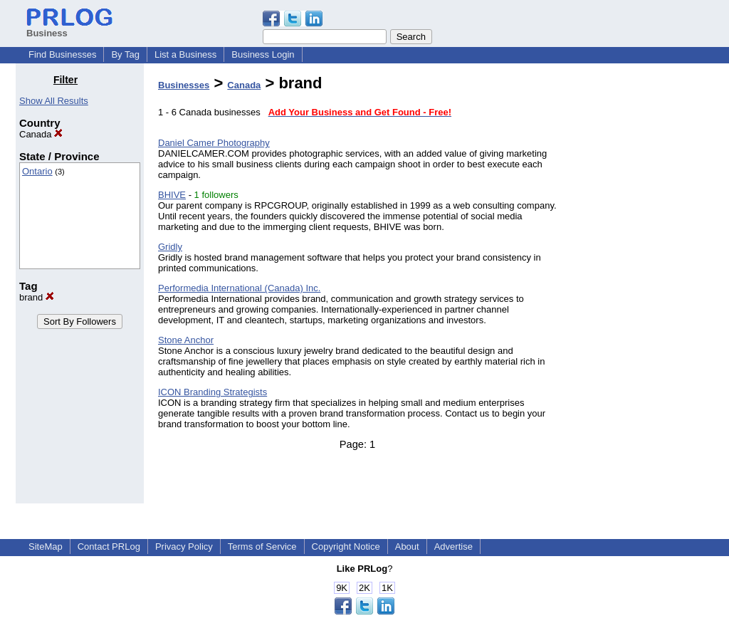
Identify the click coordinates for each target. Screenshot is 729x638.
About (407, 546)
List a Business (185, 54)
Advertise (453, 546)
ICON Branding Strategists (212, 392)
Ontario (37, 171)
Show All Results (53, 100)
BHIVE (172, 194)
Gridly (170, 246)
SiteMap (45, 546)
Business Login (262, 54)
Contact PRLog (109, 546)
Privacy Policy (184, 546)
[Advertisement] (641, 287)
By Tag (125, 54)
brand (36, 297)
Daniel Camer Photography (214, 142)
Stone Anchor (186, 340)
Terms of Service (262, 546)
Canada (41, 134)
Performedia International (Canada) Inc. (239, 288)
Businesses (183, 85)
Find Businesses (62, 54)
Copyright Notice (346, 546)
